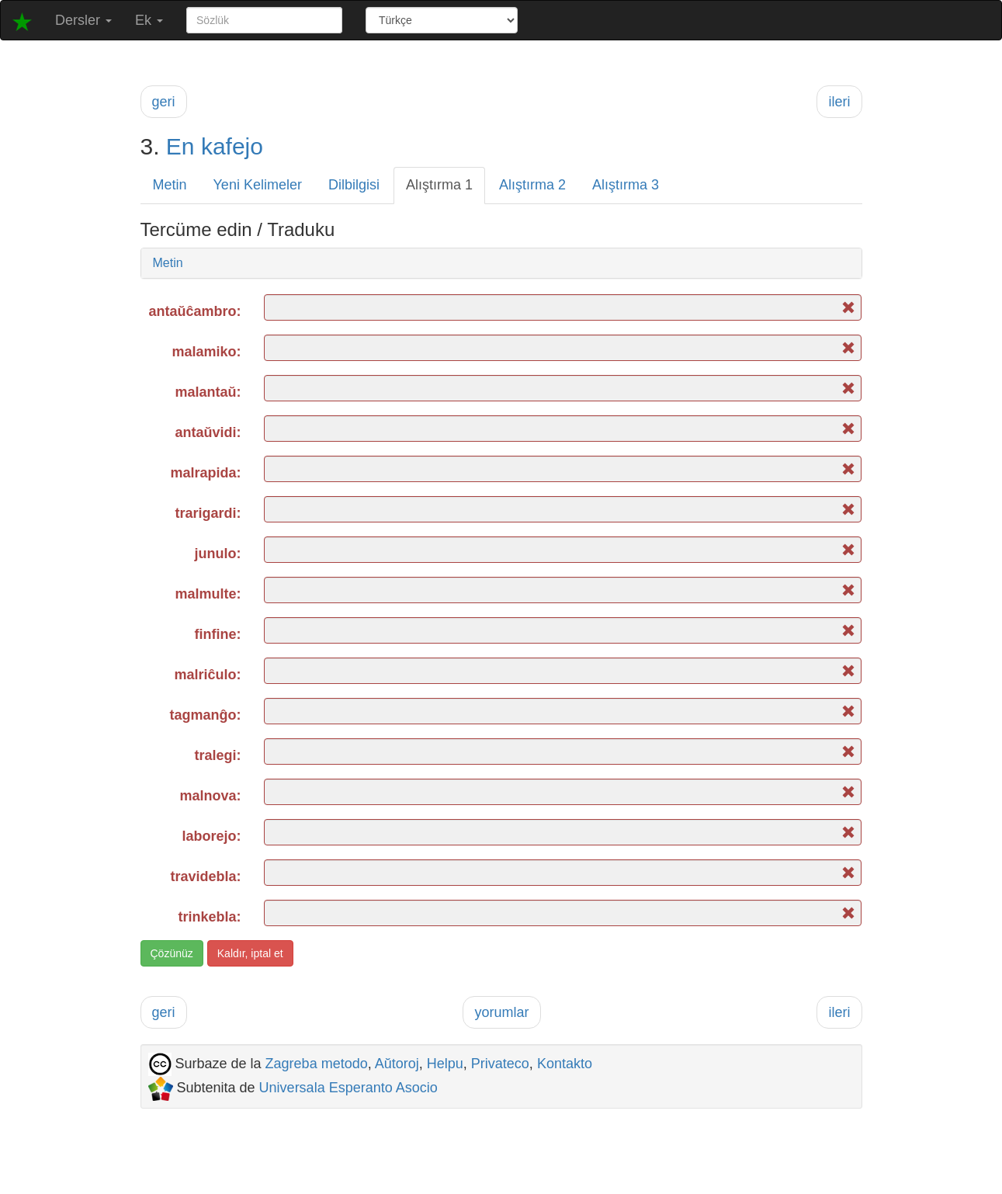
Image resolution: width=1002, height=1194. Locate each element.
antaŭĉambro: (194, 311)
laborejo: (211, 836)
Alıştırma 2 (532, 185)
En (180, 146)
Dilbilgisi (354, 185)
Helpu (445, 1063)
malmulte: (208, 594)
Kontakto (564, 1063)
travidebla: (205, 876)
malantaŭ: (208, 392)
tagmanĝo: (205, 715)
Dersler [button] (83, 20)
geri (163, 101)
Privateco (500, 1063)
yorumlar (501, 1012)
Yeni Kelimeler (257, 185)
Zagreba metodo (316, 1063)
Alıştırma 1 (439, 185)
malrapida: (205, 473)
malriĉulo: (207, 674)
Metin (170, 185)
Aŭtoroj (397, 1063)
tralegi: (217, 755)
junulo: (218, 553)
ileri (839, 101)
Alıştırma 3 (625, 185)
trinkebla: (209, 917)
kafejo (232, 146)
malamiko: (206, 351)
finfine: (217, 634)
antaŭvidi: (208, 432)
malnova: (210, 796)
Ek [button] (149, 20)
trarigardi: (208, 513)
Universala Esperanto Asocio (348, 1087)
